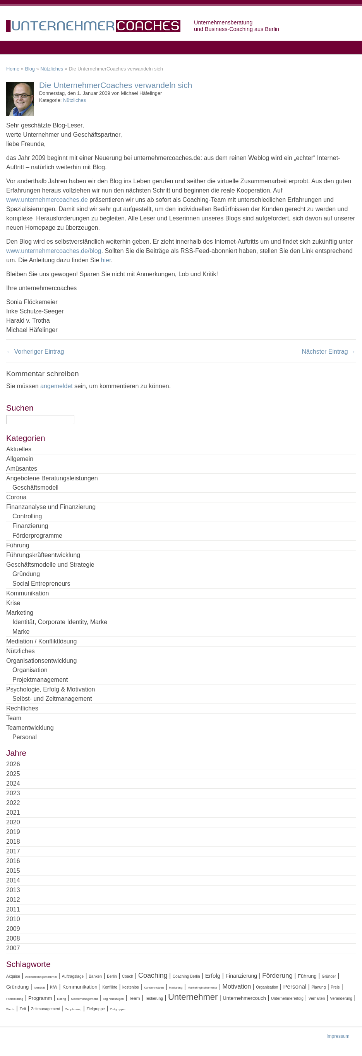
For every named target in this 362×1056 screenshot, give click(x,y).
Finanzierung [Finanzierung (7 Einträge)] (241, 976)
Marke (20, 631)
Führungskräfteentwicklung (43, 555)
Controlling (27, 516)
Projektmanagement (40, 679)
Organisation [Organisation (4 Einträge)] (267, 987)
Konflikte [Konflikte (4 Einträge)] (110, 987)
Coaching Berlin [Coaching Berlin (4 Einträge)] (186, 976)
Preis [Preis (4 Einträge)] (335, 987)
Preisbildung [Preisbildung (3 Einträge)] (14, 999)
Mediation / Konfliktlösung (41, 641)
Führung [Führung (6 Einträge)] (307, 976)
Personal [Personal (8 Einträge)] (294, 986)
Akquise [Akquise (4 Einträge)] (13, 976)
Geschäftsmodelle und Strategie (50, 564)
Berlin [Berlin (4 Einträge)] (112, 976)
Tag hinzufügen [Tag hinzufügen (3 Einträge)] (113, 999)
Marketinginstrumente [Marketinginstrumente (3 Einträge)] (202, 987)
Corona (16, 497)
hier (106, 260)
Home (12, 69)
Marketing (19, 612)
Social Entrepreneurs (41, 583)
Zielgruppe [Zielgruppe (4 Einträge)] (95, 1009)
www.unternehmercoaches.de (47, 199)
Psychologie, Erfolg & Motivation (50, 689)
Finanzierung (30, 526)
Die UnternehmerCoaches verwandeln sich (115, 85)
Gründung (26, 574)
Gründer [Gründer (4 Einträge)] (329, 976)
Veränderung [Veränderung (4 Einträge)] (341, 998)
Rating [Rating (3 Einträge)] (61, 999)
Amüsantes (21, 468)
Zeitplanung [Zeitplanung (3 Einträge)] (73, 1009)
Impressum (337, 1036)
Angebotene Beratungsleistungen (52, 478)
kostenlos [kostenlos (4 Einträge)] (130, 987)
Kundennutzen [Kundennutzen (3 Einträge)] (154, 987)
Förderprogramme (37, 535)
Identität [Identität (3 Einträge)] (39, 987)
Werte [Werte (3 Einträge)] (10, 1009)
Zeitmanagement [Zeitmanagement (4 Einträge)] (45, 1009)
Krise (13, 603)
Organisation (30, 670)
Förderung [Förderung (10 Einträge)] (277, 975)
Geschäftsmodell (35, 487)
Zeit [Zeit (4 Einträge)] (22, 1009)
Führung (17, 545)
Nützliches (51, 69)
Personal (24, 737)
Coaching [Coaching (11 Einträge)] (153, 975)
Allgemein (19, 459)
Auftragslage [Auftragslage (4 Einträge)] (73, 976)
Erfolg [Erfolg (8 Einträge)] (213, 975)
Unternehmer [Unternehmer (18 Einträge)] (193, 997)
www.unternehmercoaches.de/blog (53, 251)
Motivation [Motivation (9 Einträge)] (236, 986)
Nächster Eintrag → (329, 351)
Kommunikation (27, 593)
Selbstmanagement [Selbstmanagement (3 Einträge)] (84, 999)
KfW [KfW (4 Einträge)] (53, 987)
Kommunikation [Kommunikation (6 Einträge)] (79, 987)
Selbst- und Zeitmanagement (52, 698)
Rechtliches (22, 708)
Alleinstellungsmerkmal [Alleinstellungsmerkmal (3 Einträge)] (41, 977)
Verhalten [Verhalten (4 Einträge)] (317, 998)
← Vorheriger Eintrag (35, 351)
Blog (30, 69)
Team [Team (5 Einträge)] (134, 998)
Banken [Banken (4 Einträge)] (95, 976)
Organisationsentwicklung (41, 660)
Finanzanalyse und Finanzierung (51, 507)
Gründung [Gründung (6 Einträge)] (17, 987)
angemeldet (56, 386)
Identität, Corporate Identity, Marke (59, 622)
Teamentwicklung (30, 727)
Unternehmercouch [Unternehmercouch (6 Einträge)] (244, 998)
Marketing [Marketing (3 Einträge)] (175, 987)
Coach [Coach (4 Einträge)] (127, 976)
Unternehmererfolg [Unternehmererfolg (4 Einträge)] (287, 998)
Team (13, 718)
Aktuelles (18, 449)
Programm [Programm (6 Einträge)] (40, 998)
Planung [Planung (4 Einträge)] (318, 987)
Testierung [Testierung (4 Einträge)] (154, 998)
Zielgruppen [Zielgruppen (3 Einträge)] (118, 1009)
